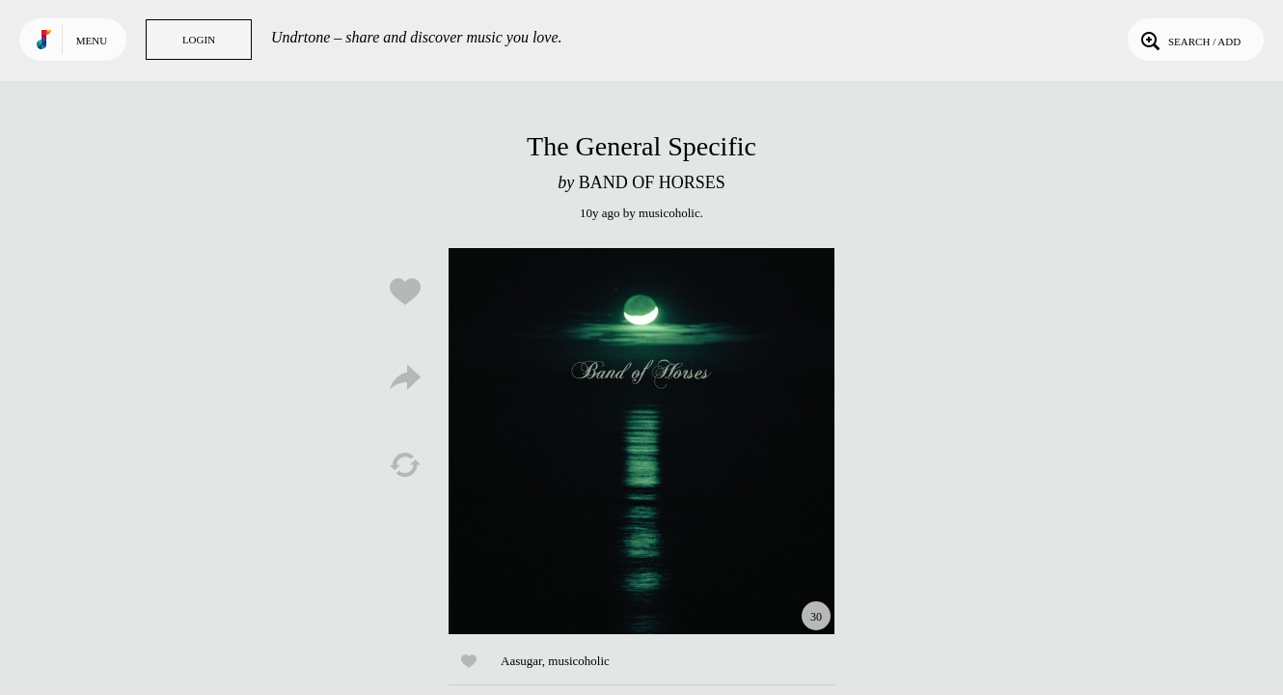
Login (198, 39)
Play (641, 441)
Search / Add (1189, 39)
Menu (91, 40)
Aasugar (521, 660)
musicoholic (669, 213)
